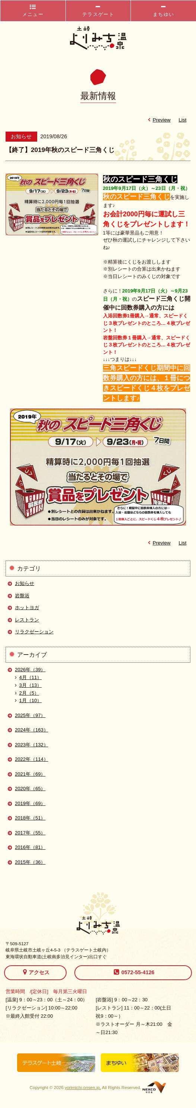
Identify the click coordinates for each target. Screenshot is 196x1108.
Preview (158, 120)
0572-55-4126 (134, 972)
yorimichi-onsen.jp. (83, 1087)
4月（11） (28, 677)
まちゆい (163, 10)
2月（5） (27, 693)
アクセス (36, 972)
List (182, 120)
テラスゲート (98, 10)
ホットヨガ (27, 607)
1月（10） (28, 700)
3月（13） (28, 685)
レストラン (27, 620)
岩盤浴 (22, 595)
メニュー (33, 10)
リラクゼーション (34, 631)
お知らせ (24, 583)
